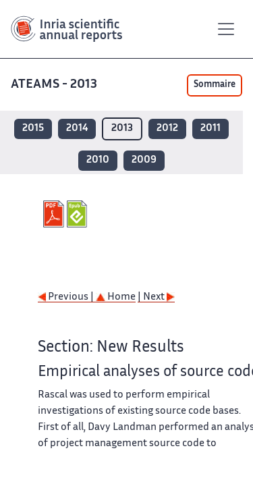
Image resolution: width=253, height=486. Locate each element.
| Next (156, 297)
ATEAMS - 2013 (54, 84)
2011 (210, 128)
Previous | (67, 297)
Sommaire (214, 85)
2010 (97, 160)
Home (116, 297)
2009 (144, 160)
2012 (167, 128)
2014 (77, 128)
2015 (33, 128)
